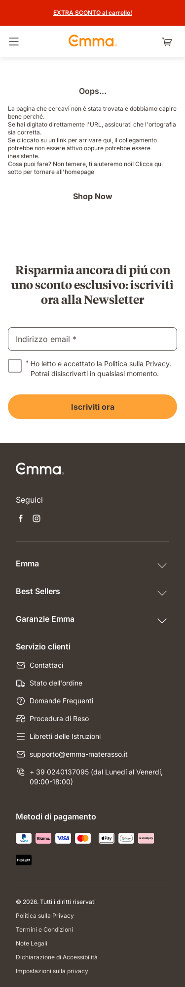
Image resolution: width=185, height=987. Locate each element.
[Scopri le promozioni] (92, 13)
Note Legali (31, 943)
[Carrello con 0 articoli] (169, 41)
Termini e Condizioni (44, 929)
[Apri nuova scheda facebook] (21, 519)
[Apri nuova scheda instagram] (36, 519)
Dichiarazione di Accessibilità (57, 957)
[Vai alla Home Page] (93, 41)
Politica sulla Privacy (136, 363)
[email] (92, 339)
